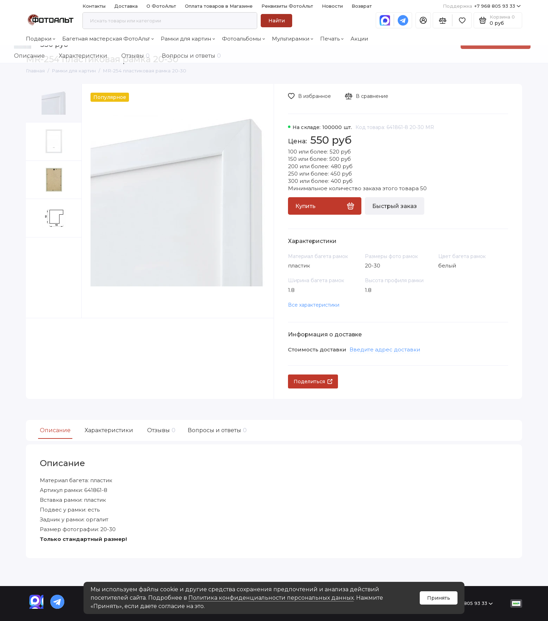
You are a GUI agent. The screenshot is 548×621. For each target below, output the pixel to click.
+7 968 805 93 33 (482, 6)
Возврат (362, 6)
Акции (359, 38)
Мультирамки (292, 38)
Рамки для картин (188, 38)
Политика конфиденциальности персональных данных (271, 597)
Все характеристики (313, 305)
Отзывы (160, 430)
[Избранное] (462, 20)
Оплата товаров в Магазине (219, 6)
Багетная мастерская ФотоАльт (108, 38)
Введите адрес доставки (384, 349)
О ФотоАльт (161, 6)
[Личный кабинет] (423, 20)
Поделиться (313, 381)
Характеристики (109, 430)
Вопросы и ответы (216, 430)
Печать (332, 38)
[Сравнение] (442, 20)
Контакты (94, 6)
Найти (276, 20)
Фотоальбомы (243, 38)
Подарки (40, 38)
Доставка (126, 6)
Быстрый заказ (394, 206)
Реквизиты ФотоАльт (287, 6)
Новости (332, 6)
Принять (438, 598)
